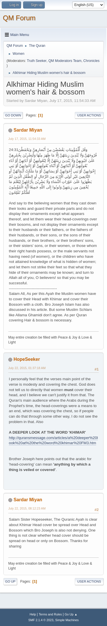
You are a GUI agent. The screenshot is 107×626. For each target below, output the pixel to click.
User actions (89, 115)
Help (33, 614)
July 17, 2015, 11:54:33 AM (27, 138)
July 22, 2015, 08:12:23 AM (27, 508)
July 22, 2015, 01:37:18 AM (27, 368)
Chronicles (91, 61)
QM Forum (19, 18)
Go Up (10, 581)
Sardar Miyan (27, 130)
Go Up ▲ (70, 614)
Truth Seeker (37, 61)
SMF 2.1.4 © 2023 (40, 620)
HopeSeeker (26, 359)
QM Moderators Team (65, 61)
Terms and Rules (50, 614)
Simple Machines (67, 620)
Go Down (13, 115)
